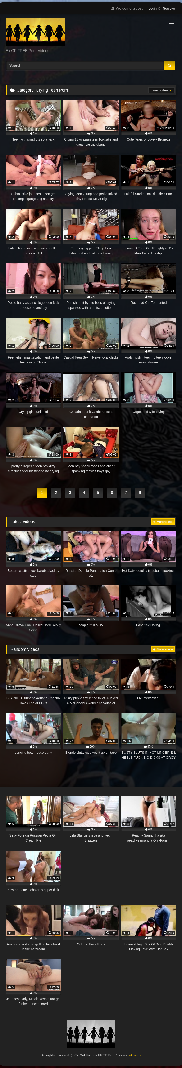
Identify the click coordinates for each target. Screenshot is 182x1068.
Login (153, 8)
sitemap (135, 1055)
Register (169, 8)
